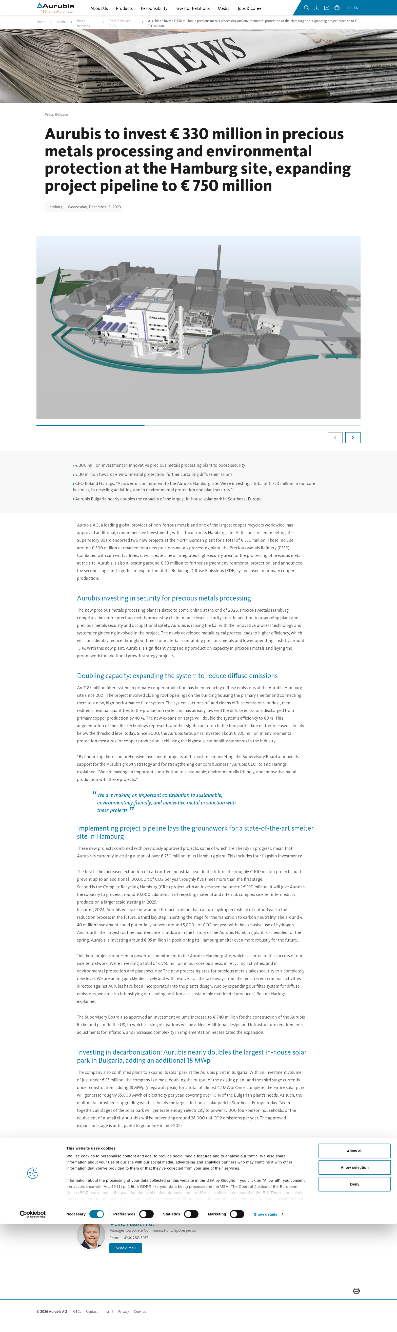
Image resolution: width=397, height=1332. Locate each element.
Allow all (355, 1258)
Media (61, 29)
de (350, 12)
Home (40, 29)
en (356, 12)
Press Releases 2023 (119, 30)
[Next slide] (353, 444)
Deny (354, 1292)
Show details (265, 1322)
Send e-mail (176, 996)
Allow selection (355, 1275)
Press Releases (83, 30)
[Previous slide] (335, 444)
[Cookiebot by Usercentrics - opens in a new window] (33, 1322)
